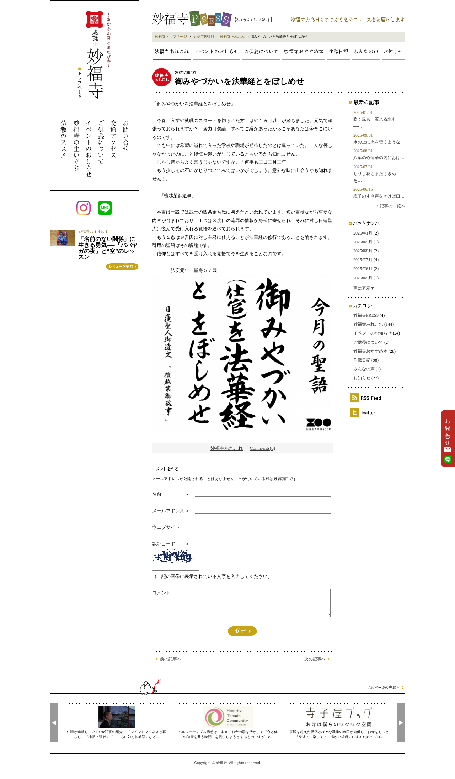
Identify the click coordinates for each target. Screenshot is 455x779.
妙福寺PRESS (203, 36)
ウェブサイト (166, 527)
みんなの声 (365, 51)
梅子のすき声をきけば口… (379, 196)
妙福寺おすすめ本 (303, 51)
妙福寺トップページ (171, 36)
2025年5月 (363, 277)
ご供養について (261, 51)
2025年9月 (363, 242)
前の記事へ (170, 659)
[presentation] (54, 722)
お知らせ (393, 51)
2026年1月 (363, 233)
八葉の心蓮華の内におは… (379, 157)
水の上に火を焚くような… (379, 142)
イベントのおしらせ (216, 51)
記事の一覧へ (392, 206)
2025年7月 (363, 259)
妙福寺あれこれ (232, 36)
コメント (161, 592)
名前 (156, 494)
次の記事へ (315, 659)
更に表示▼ (364, 288)
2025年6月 (363, 268)
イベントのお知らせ (372, 333)
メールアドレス (168, 511)
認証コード (163, 544)
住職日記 (338, 51)
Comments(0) (262, 448)
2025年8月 (363, 250)
